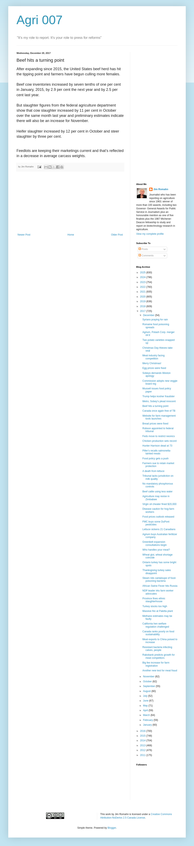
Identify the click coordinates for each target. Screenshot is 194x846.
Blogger (112, 827)
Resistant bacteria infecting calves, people (157, 649)
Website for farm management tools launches (159, 417)
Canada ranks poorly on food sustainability (158, 633)
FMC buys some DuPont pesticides (155, 523)
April (146, 710)
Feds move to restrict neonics (158, 436)
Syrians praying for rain (155, 319)
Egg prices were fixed (154, 368)
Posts (143, 249)
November (149, 676)
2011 (143, 755)
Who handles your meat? (156, 549)
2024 (143, 277)
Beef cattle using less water (157, 491)
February (148, 720)
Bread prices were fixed (155, 423)
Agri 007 (40, 20)
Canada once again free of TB (158, 410)
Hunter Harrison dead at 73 (157, 445)
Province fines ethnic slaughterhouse (153, 600)
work (108, 814)
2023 (143, 282)
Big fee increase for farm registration (155, 664)
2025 (143, 272)
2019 (143, 301)
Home (70, 234)
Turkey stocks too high (154, 606)
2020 (143, 296)
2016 (143, 731)
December (149, 315)
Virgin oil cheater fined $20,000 (159, 504)
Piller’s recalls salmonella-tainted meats (156, 452)
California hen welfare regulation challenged (155, 625)
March (147, 715)
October (148, 681)
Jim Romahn (160, 189)
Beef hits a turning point (155, 406)
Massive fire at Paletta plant (157, 611)
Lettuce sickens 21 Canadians (158, 529)
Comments (146, 255)
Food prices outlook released (158, 516)
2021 (143, 291)
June (146, 700)
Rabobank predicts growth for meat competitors (158, 656)
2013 (143, 745)
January (148, 724)
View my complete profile (150, 233)
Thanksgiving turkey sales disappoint (156, 572)
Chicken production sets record (159, 441)
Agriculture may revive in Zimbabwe (155, 498)
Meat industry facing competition (153, 357)
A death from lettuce (153, 471)
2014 (143, 740)
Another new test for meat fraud (159, 670)
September (149, 686)
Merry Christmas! (151, 363)
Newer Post (24, 234)
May (145, 705)
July (145, 695)
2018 (143, 306)
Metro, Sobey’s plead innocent (159, 401)
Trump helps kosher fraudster (158, 396)
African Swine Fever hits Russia (159, 585)
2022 (143, 287)
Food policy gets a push (155, 458)
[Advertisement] (70, 202)
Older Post (117, 234)
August (147, 691)
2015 (143, 735)
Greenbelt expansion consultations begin (154, 543)
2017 (143, 311)
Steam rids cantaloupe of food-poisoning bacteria (159, 579)
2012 (143, 750)
